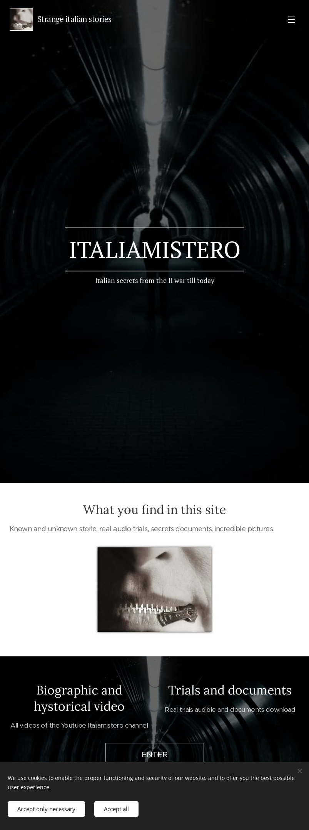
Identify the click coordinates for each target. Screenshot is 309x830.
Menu (291, 19)
